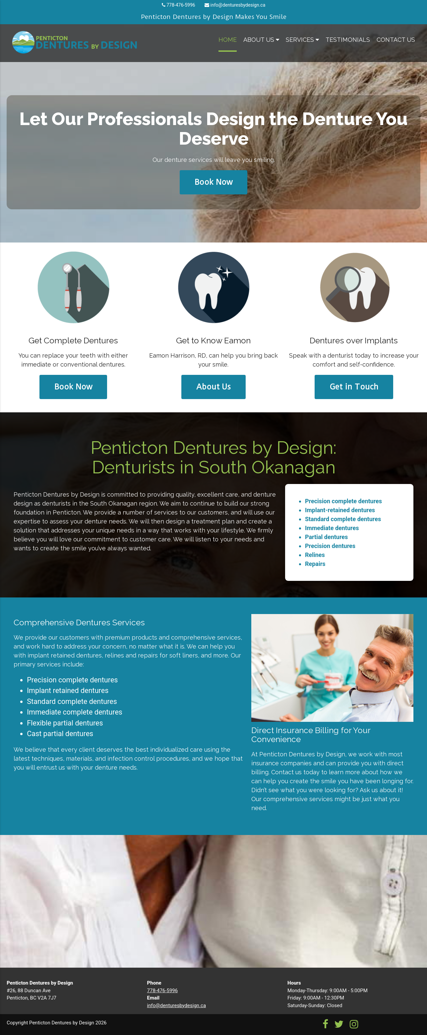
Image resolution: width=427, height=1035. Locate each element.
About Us (213, 386)
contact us (396, 39)
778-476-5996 (180, 5)
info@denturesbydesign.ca (238, 5)
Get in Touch (354, 386)
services (302, 39)
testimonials (348, 39)
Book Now (213, 182)
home (227, 39)
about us (261, 39)
